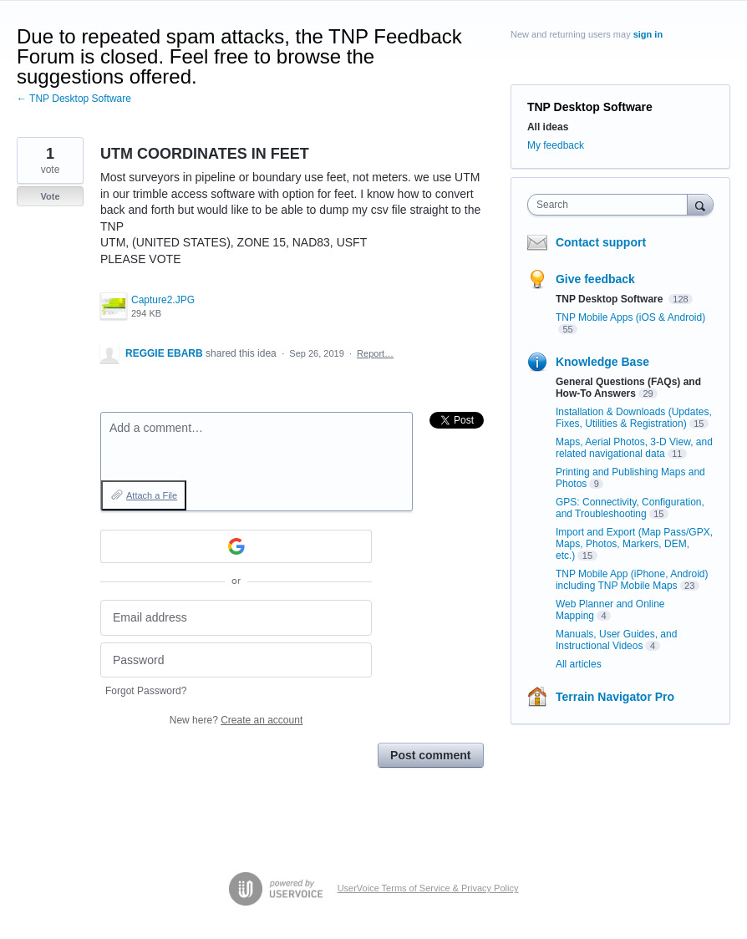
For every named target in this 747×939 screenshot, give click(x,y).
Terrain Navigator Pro (615, 696)
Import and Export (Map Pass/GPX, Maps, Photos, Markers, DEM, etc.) (634, 543)
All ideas (547, 127)
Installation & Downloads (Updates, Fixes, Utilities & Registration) (634, 417)
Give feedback (595, 279)
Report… (375, 353)
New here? (236, 720)
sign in (648, 34)
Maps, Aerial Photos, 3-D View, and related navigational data (634, 447)
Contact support (601, 242)
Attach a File (151, 495)
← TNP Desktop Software (74, 98)
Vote (49, 196)
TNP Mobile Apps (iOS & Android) (630, 317)
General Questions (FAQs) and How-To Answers (628, 387)
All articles (579, 664)
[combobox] (611, 205)
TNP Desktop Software (590, 107)
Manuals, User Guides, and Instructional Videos (616, 640)
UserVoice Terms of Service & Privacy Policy (428, 888)
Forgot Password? (145, 691)
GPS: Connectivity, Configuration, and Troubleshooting (630, 508)
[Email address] (236, 618)
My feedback (555, 145)
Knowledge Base (602, 361)
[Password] (236, 660)
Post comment (430, 755)
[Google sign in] (236, 546)
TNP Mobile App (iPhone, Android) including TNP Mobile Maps (632, 579)
